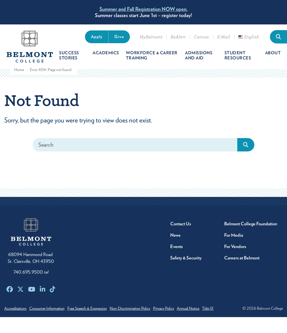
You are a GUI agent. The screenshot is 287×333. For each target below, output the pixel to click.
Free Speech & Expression (94, 312)
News (175, 239)
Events (176, 250)
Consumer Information (50, 312)
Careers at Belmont (241, 262)
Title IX (228, 312)
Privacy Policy (177, 312)
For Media (233, 239)
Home (19, 74)
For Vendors (235, 250)
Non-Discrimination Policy (140, 312)
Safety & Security (185, 262)
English (248, 37)
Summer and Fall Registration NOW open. (143, 9)
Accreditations (15, 312)
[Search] (135, 149)
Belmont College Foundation (250, 228)
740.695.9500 (30, 276)
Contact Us (180, 228)
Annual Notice (205, 312)
